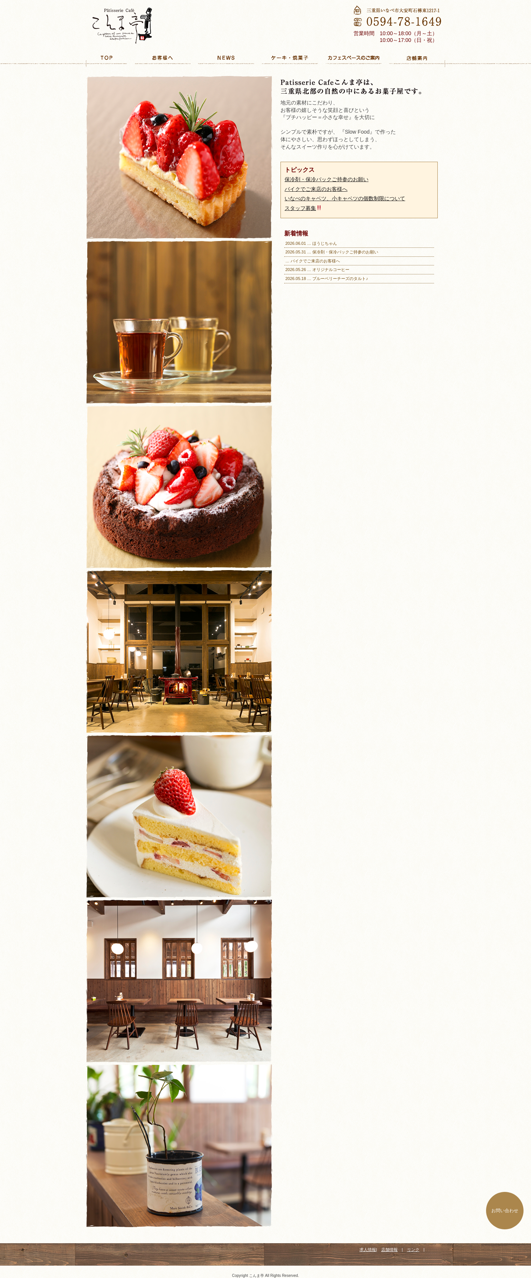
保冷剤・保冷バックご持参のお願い (326, 179)
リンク (413, 1249)
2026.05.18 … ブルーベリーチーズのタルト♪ (326, 278)
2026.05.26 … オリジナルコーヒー (317, 269)
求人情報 (367, 1249)
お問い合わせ (504, 1210)
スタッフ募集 (303, 208)
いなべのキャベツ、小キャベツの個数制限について (345, 198)
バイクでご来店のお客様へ (316, 189)
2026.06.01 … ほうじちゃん (311, 243)
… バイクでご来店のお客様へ (312, 261)
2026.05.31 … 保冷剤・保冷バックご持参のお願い (331, 252)
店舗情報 (389, 1249)
